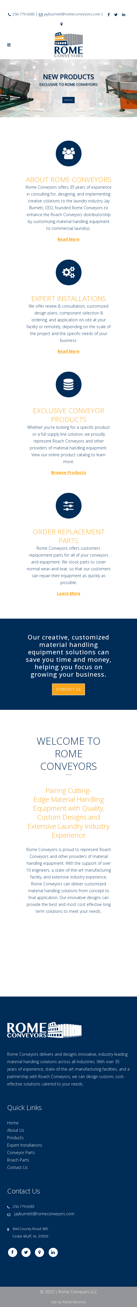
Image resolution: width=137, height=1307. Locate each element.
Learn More (68, 593)
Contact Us (17, 1119)
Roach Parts (18, 1112)
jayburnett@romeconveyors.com (44, 1165)
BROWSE (69, 102)
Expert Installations (24, 1097)
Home (13, 1074)
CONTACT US (68, 689)
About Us (15, 1082)
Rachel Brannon (74, 1254)
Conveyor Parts (21, 1104)
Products (15, 1089)
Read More (68, 239)
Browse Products (68, 472)
